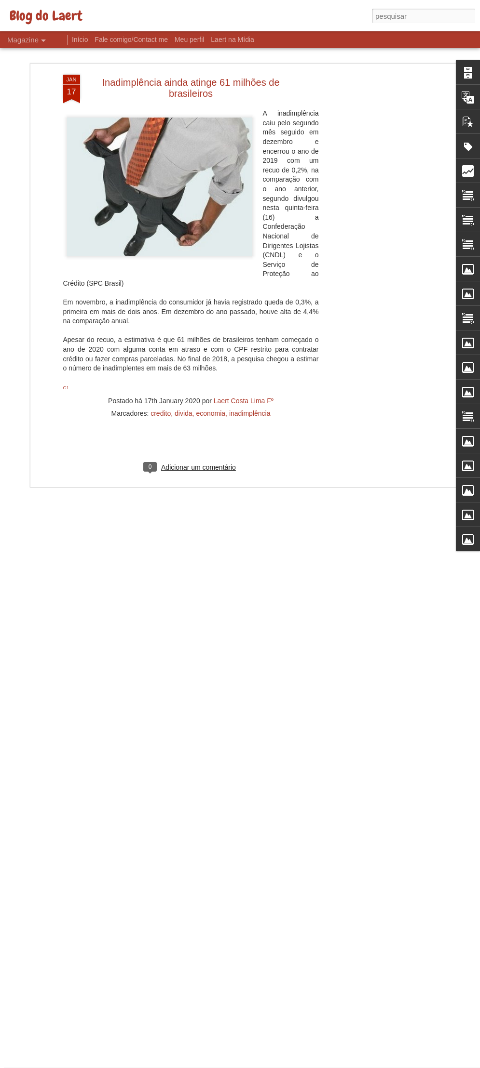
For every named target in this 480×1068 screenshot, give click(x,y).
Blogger (279, 1063)
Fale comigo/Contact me (131, 39)
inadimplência (250, 352)
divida (183, 352)
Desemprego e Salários (189, 948)
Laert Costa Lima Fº (244, 339)
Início (80, 39)
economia (210, 352)
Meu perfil (189, 39)
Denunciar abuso (310, 1063)
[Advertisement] (372, 165)
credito (161, 352)
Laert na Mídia (232, 39)
